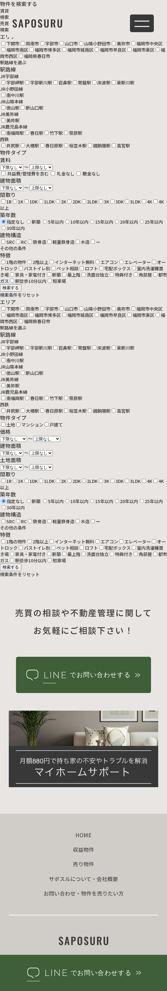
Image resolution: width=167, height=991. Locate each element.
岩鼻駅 (62, 82)
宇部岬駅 (12, 82)
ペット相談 (64, 268)
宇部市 (49, 43)
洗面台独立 (95, 275)
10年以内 (77, 222)
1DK (31, 201)
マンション (29, 424)
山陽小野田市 (94, 43)
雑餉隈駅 (99, 145)
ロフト (89, 268)
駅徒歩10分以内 (28, 281)
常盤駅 (82, 82)
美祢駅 (10, 120)
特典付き (121, 275)
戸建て (54, 424)
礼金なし (63, 173)
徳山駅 (10, 108)
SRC (8, 242)
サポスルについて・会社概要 (83, 879)
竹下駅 (54, 133)
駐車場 (57, 281)
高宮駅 (121, 145)
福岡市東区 (140, 50)
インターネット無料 (72, 262)
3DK (117, 201)
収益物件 (83, 849)
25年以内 (151, 222)
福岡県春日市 (34, 56)
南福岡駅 (12, 133)
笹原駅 (73, 133)
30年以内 (13, 228)
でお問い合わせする (82, 675)
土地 (8, 424)
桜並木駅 (75, 145)
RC (21, 242)
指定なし (13, 222)
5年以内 (53, 222)
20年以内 (126, 222)
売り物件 (83, 864)
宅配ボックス (115, 268)
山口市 (69, 43)
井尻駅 (10, 145)
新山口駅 (32, 108)
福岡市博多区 (45, 50)
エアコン (106, 262)
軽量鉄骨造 (60, 242)
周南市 (30, 43)
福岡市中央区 (147, 43)
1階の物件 (13, 262)
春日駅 (34, 133)
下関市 (10, 43)
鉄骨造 (37, 242)
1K (18, 201)
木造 (82, 242)
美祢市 (121, 43)
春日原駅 (51, 145)
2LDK (90, 201)
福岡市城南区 (78, 50)
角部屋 (143, 275)
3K (104, 201)
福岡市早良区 (110, 50)
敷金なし (88, 173)
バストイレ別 (34, 268)
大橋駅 (30, 145)
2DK (74, 201)
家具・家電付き (28, 275)
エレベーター (135, 262)
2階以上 (38, 262)
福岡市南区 (14, 50)
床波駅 (101, 82)
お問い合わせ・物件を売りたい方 (84, 893)
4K (147, 201)
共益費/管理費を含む (25, 173)
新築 (33, 222)
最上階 (71, 275)
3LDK (133, 201)
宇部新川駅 (38, 82)
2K (61, 201)
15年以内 (101, 222)
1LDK (47, 201)
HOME (83, 835)
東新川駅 (123, 82)
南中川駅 (12, 95)
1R (6, 201)
